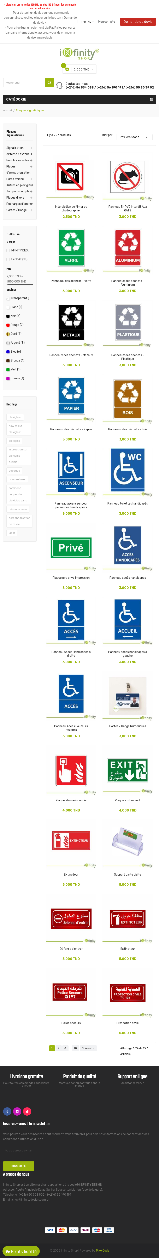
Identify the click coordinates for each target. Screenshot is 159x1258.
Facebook (7, 1111)
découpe (14, 470)
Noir (15, 316)
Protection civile (128, 1023)
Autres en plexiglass (19, 185)
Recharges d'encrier (19, 204)
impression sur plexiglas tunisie (18, 455)
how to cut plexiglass (15, 429)
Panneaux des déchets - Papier (71, 429)
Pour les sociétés (17, 160)
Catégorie (16, 99)
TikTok (27, 1111)
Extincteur (71, 874)
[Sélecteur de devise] (88, 21)
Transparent (21, 298)
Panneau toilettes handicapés (127, 503)
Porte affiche (15, 179)
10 (75, 1048)
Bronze (17, 360)
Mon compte (106, 21)
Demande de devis (138, 22)
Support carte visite (127, 874)
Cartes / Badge (16, 210)
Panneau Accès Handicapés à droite (71, 654)
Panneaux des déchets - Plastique (127, 357)
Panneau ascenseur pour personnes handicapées (71, 505)
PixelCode (102, 1250)
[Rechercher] (28, 82)
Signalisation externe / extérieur (19, 151)
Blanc (16, 307)
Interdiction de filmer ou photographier (71, 208)
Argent (18, 343)
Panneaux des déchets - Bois (127, 429)
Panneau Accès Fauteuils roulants (71, 728)
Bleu (16, 351)
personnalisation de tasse (19, 521)
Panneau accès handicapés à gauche (127, 654)
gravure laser (17, 479)
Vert (15, 369)
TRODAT (19, 259)
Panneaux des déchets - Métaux (71, 355)
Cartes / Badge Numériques (127, 726)
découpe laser (18, 509)
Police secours (71, 1023)
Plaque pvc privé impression (71, 578)
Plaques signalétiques (15, 134)
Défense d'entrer (71, 949)
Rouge (17, 325)
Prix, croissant (134, 137)
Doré (16, 334)
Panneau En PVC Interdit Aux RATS (127, 208)
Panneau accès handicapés (128, 578)
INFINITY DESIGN (21, 250)
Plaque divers (15, 197)
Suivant (88, 1048)
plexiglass (15, 417)
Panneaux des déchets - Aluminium (127, 282)
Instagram (17, 1111)
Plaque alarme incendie (71, 800)
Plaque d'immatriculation (18, 170)
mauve (17, 378)
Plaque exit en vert (127, 800)
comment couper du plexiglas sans (18, 494)
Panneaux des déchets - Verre (71, 281)
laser (12, 532)
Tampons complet (18, 191)
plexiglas (14, 440)
